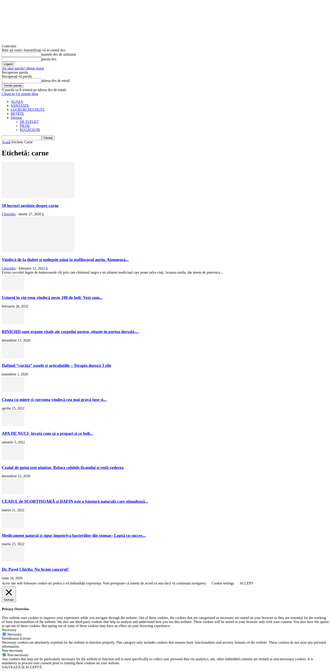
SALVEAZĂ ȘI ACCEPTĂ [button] (22, 667)
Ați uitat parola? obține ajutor (23, 68)
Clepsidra (8, 214)
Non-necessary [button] (12, 650)
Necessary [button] (9, 630)
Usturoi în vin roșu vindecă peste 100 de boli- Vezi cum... (52, 297)
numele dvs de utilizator (59, 54)
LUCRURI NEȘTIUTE (28, 109)
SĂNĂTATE (20, 105)
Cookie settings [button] (223, 583)
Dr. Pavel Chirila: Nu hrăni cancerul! (35, 569)
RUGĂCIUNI (30, 130)
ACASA (17, 101)
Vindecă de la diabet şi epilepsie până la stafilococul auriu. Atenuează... (65, 259)
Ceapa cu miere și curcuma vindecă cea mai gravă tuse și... (54, 399)
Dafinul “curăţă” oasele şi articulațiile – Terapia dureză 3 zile (56, 365)
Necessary (14, 634)
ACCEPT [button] (246, 583)
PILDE (25, 126)
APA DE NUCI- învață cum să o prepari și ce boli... (47, 433)
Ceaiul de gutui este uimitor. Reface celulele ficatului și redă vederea (62, 467)
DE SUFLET (29, 122)
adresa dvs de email (56, 81)
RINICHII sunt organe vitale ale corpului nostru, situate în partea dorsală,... (70, 331)
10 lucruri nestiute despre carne (30, 205)
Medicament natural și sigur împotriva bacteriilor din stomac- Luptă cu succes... (74, 535)
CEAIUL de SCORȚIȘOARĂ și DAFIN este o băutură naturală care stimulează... (75, 501)
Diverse (16, 118)
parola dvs (49, 59)
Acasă (6, 142)
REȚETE (17, 113)
